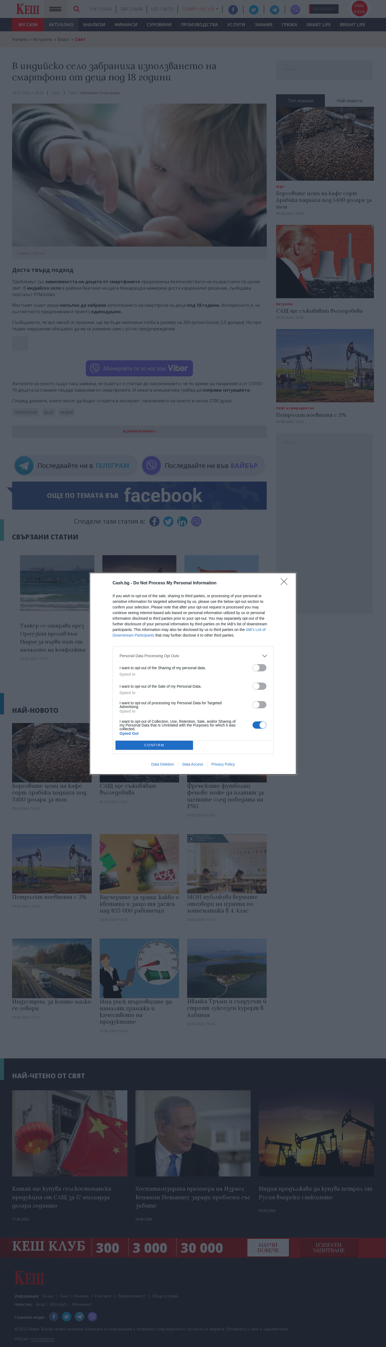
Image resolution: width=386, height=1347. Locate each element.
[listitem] (193, 656)
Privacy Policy (223, 764)
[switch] (259, 667)
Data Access (192, 764)
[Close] (286, 583)
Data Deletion (162, 764)
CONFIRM (154, 745)
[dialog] (193, 673)
